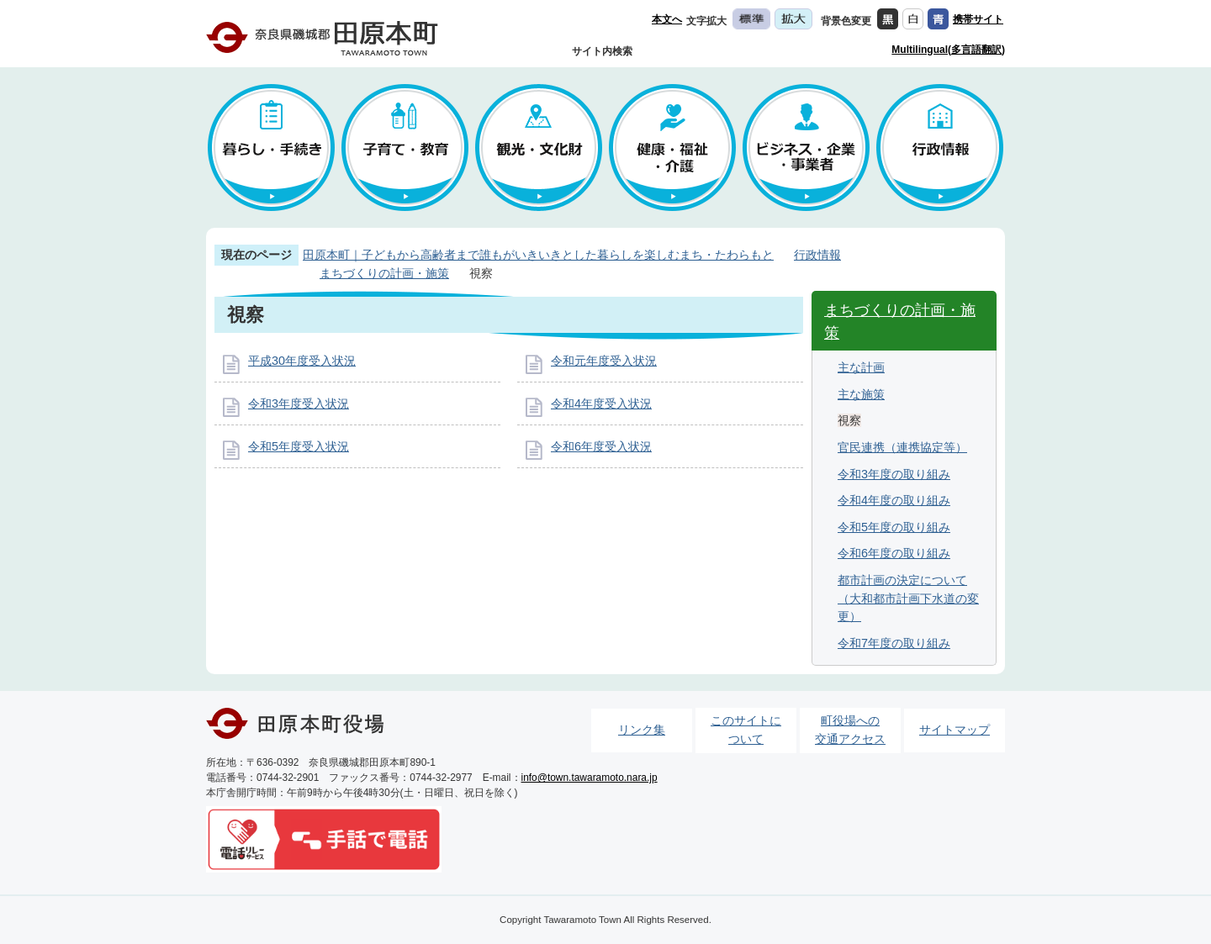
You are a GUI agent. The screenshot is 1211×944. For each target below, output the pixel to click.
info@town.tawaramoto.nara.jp (589, 777)
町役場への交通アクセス (850, 730)
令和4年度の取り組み (894, 500)
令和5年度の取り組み (894, 527)
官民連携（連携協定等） (902, 447)
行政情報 (817, 254)
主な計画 (861, 367)
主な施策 (861, 394)
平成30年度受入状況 (302, 360)
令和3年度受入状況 (298, 403)
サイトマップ (954, 729)
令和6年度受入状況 (601, 446)
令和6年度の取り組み (894, 553)
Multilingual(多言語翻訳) (948, 49)
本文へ (667, 19)
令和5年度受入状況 (298, 446)
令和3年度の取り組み (894, 474)
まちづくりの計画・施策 (384, 273)
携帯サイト (978, 19)
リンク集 (641, 729)
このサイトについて (746, 730)
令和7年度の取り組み (894, 643)
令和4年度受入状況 (601, 403)
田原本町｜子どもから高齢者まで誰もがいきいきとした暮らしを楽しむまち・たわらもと (538, 254)
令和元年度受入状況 (604, 360)
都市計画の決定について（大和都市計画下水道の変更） (908, 598)
